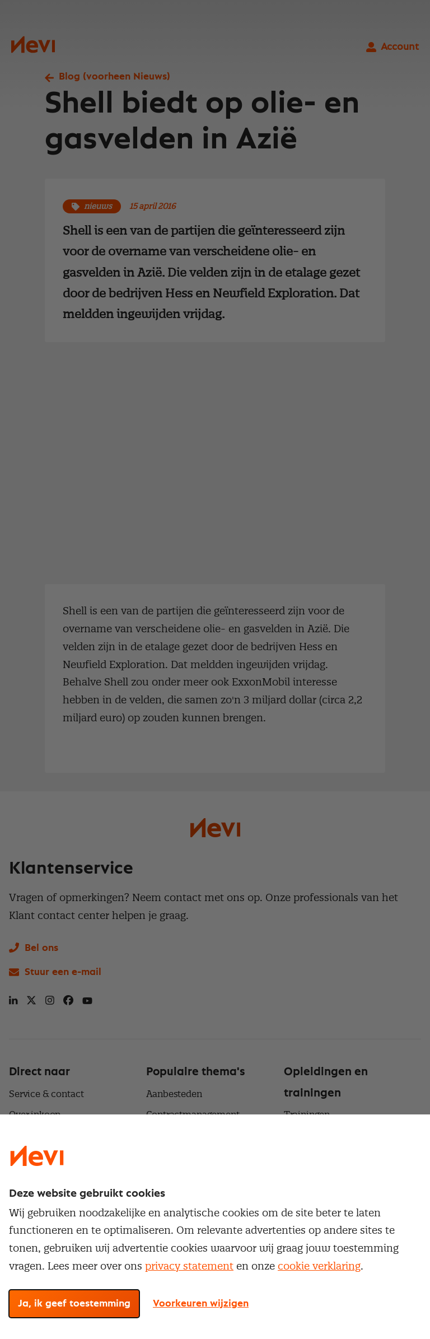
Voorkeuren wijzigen (201, 1304)
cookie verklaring (319, 1265)
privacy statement (189, 1265)
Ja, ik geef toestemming (74, 1304)
